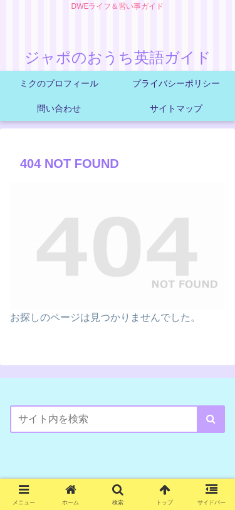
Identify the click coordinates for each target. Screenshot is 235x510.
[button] (211, 419)
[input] (117, 419)
